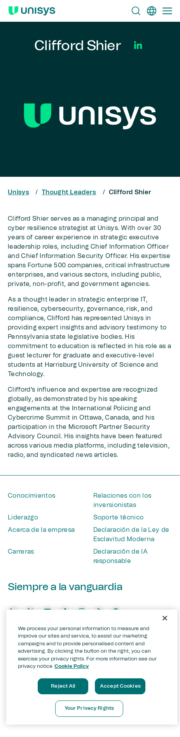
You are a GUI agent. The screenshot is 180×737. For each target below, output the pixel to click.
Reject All (63, 686)
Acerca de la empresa (41, 530)
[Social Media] (138, 45)
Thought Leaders (69, 192)
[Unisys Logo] (32, 11)
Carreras (21, 552)
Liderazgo (23, 517)
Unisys (18, 192)
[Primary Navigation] (167, 11)
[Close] (164, 618)
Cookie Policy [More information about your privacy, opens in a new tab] (71, 666)
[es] (151, 11)
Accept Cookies (120, 686)
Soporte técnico (118, 517)
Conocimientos (31, 496)
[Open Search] (136, 11)
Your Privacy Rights (89, 708)
